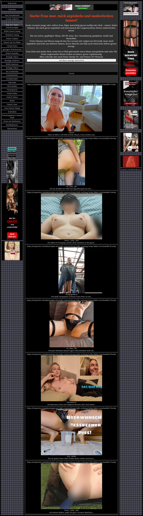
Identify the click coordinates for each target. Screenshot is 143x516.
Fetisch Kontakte (12, 53)
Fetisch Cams (12, 104)
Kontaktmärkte (12, 75)
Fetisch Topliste (12, 38)
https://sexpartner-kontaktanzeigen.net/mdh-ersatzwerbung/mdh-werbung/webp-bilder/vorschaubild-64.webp (71, 163)
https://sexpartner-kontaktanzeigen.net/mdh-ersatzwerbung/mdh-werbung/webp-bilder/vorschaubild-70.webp (71, 433)
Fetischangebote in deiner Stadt (12, 116)
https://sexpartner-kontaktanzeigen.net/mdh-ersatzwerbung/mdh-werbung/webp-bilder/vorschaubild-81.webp (71, 271)
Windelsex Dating (12, 35)
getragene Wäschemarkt (12, 49)
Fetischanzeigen (12, 27)
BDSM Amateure (12, 64)
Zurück (71, 73)
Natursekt (12, 82)
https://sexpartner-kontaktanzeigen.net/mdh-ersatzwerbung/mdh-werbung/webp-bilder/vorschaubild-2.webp (71, 109)
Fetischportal (12, 90)
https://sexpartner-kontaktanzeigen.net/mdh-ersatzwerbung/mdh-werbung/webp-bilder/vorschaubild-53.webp (71, 325)
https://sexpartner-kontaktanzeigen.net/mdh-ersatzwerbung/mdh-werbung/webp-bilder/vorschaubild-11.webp (71, 217)
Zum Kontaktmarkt (12, 15)
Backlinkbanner (12, 125)
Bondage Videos (12, 57)
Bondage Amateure (12, 60)
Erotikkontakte (12, 79)
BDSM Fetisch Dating (12, 31)
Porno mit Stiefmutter (12, 121)
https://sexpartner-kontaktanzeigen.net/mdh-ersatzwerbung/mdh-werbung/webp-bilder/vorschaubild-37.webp (71, 487)
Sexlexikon (12, 112)
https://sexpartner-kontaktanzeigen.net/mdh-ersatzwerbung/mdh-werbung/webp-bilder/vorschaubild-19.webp (71, 379)
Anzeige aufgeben (12, 19)
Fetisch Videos (12, 97)
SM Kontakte (12, 86)
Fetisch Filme (12, 93)
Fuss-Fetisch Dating (12, 108)
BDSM (12, 101)
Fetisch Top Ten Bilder (12, 42)
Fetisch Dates (12, 46)
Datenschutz (12, 128)
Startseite (12, 9)
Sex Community (12, 71)
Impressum (12, 3)
